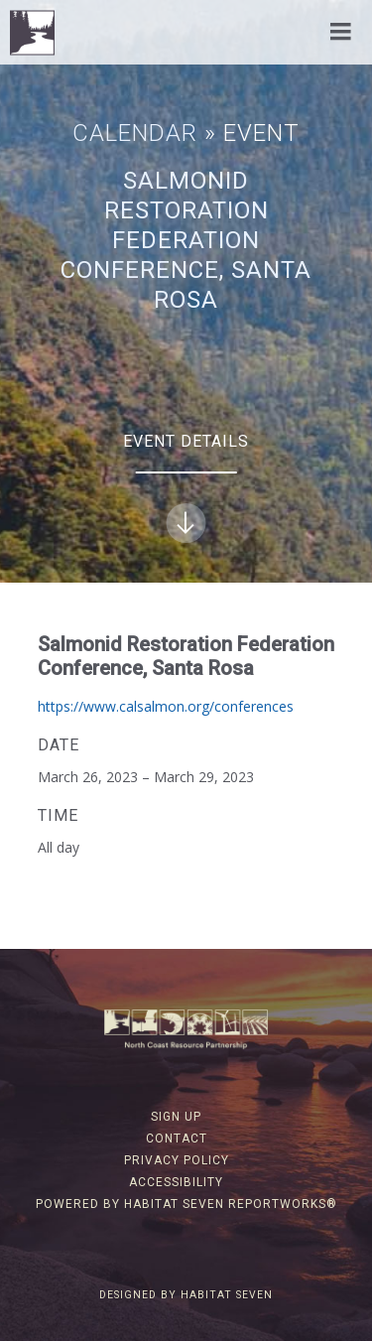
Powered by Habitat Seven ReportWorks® (186, 1204)
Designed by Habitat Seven (186, 1294)
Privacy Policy (176, 1160)
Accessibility (176, 1182)
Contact (176, 1138)
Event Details (186, 487)
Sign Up (176, 1117)
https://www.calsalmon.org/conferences (166, 706)
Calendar (134, 133)
